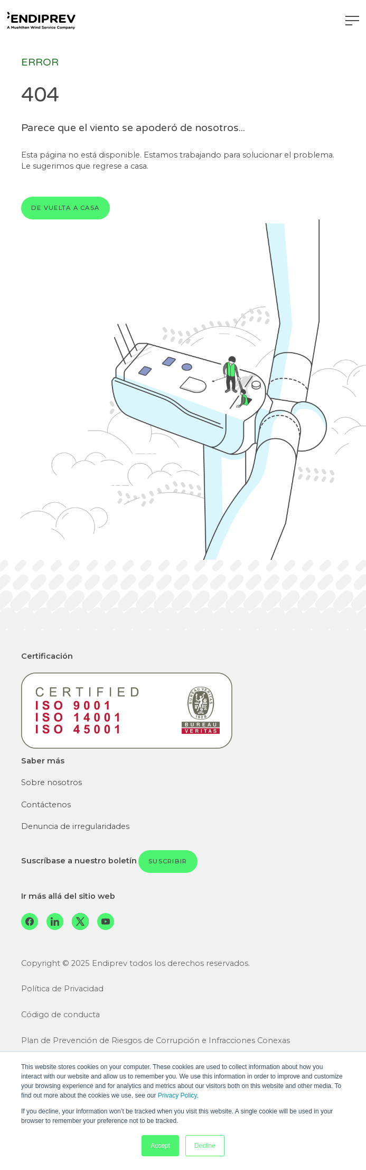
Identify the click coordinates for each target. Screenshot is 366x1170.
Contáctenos (46, 804)
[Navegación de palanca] (352, 20)
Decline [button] (204, 1145)
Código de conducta (60, 1014)
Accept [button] (160, 1145)
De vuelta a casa (65, 207)
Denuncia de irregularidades (75, 826)
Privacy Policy (177, 1095)
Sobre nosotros (51, 782)
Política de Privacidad (62, 988)
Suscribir (167, 861)
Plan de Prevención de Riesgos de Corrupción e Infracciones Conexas (155, 1040)
